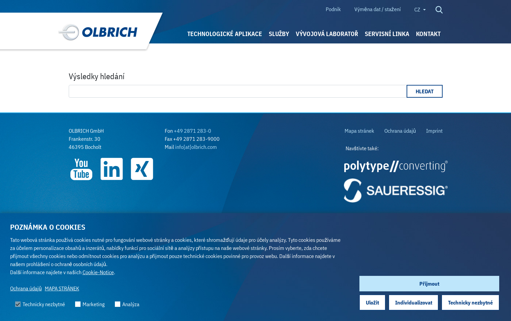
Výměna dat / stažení (377, 9)
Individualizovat (413, 302)
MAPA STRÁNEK (62, 288)
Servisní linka (387, 34)
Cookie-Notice (98, 272)
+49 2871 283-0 (192, 130)
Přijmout (429, 283)
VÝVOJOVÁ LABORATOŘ (327, 34)
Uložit (372, 302)
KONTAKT (428, 34)
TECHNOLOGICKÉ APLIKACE (224, 34)
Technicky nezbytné (470, 302)
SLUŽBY (279, 34)
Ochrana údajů (26, 288)
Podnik (333, 9)
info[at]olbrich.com (196, 146)
